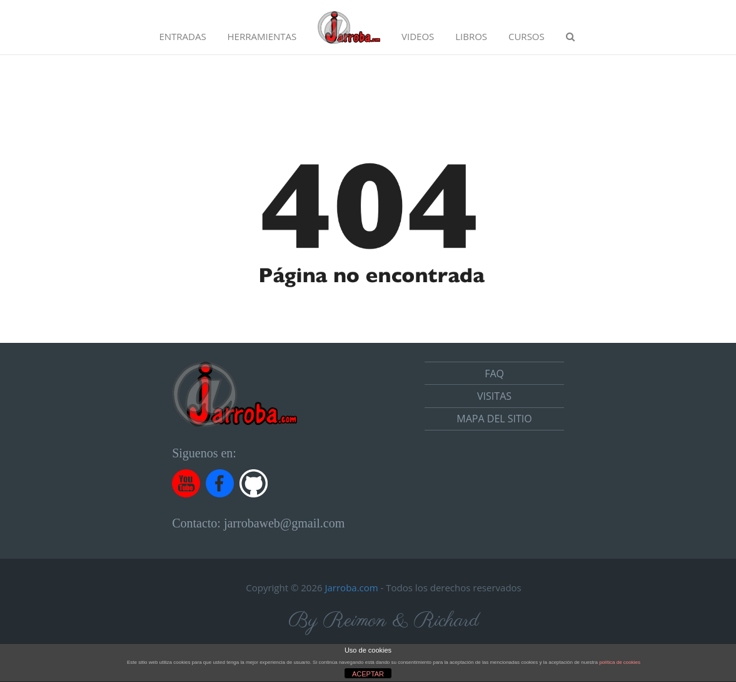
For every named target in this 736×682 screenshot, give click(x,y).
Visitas (494, 396)
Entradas (182, 36)
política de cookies (619, 662)
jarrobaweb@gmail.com (284, 523)
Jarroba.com (351, 587)
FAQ (494, 373)
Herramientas (262, 36)
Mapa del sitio (494, 418)
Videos (417, 36)
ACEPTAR (368, 674)
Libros (471, 36)
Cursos (526, 36)
